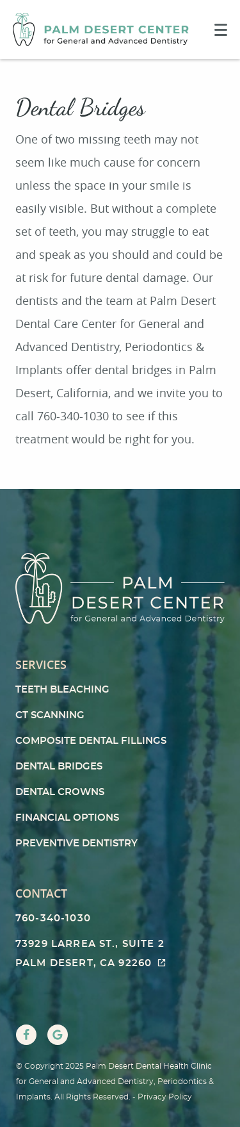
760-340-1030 (53, 918)
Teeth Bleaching (62, 690)
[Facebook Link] (26, 1034)
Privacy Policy (165, 1097)
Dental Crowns (59, 792)
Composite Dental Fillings (90, 741)
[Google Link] (57, 1034)
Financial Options (67, 818)
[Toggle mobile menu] (221, 30)
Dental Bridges (58, 766)
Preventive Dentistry (76, 843)
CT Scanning (49, 715)
